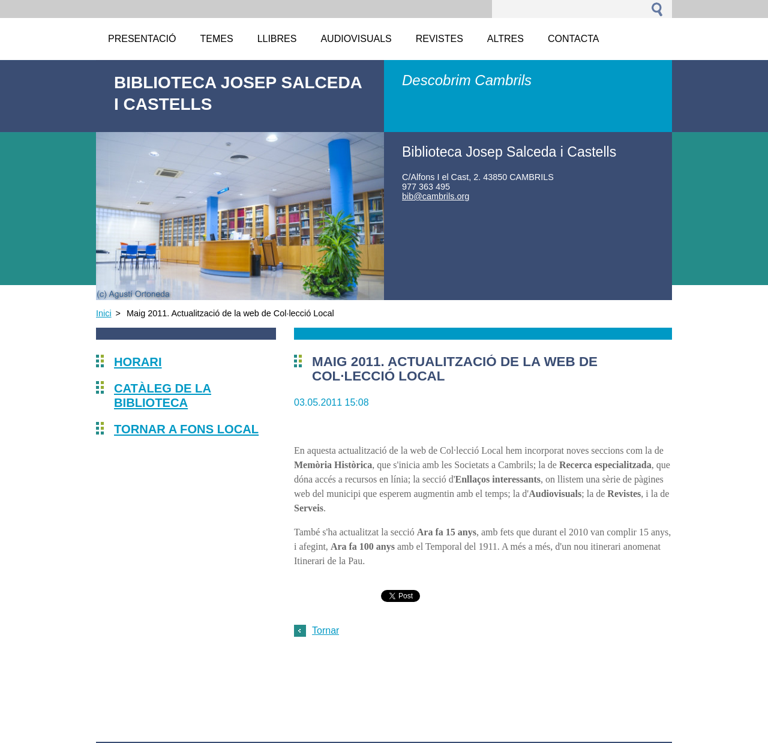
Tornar (325, 630)
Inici (104, 313)
